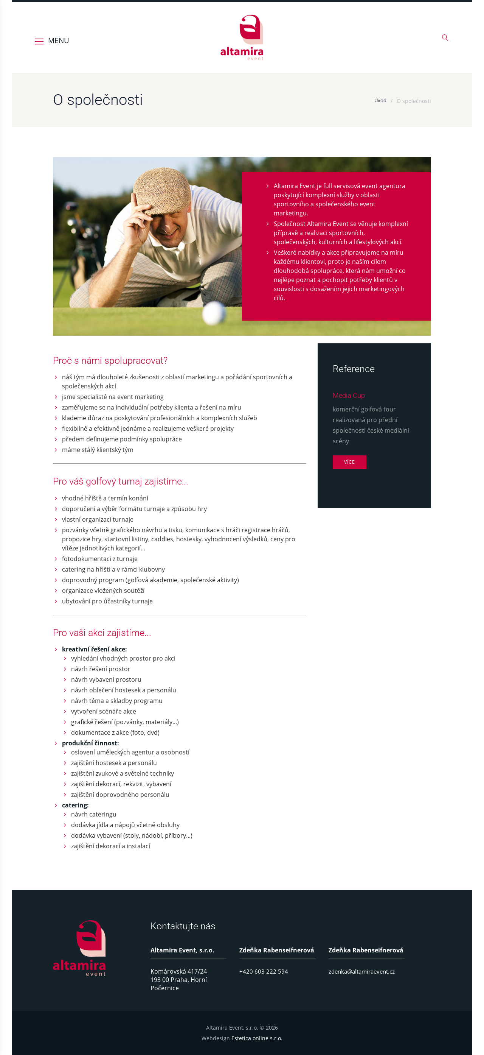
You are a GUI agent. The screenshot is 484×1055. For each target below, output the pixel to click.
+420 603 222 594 (263, 971)
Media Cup (350, 395)
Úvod (380, 100)
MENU (58, 40)
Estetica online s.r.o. (256, 1038)
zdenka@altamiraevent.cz (365, 971)
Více (350, 462)
